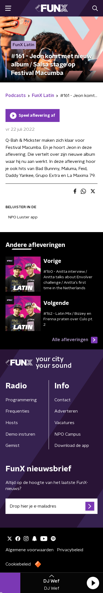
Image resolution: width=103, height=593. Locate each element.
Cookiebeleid (18, 564)
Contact (62, 400)
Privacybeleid (70, 550)
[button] (93, 583)
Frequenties (17, 411)
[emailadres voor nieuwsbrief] (51, 506)
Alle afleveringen (75, 340)
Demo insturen (20, 434)
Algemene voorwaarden (29, 550)
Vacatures (64, 423)
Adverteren (66, 411)
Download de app (71, 445)
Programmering (21, 400)
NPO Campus (67, 434)
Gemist (12, 445)
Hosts (11, 423)
